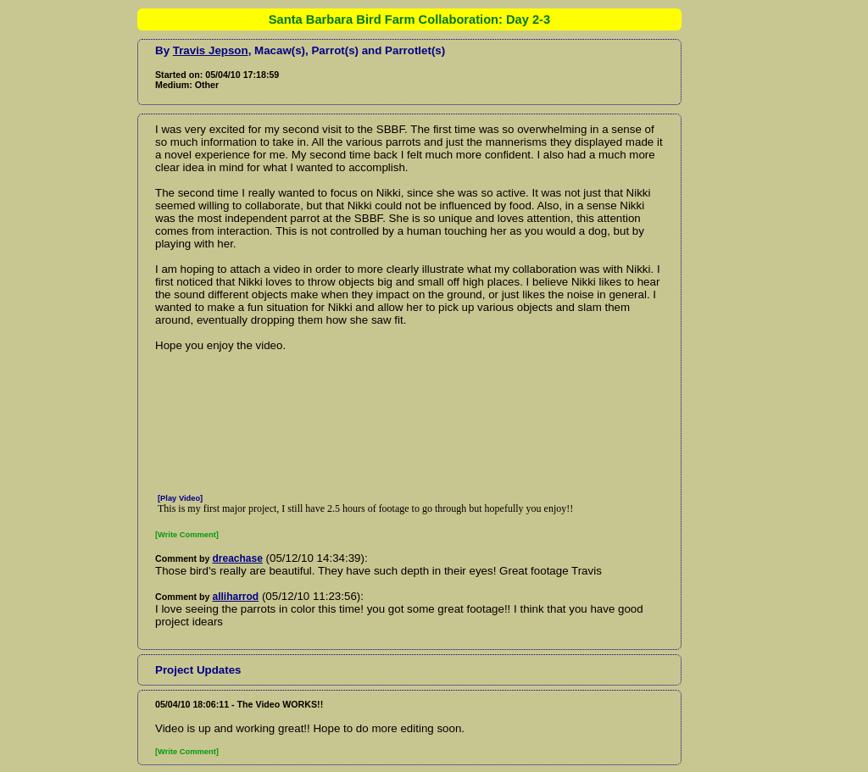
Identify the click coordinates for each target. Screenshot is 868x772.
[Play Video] (180, 498)
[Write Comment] (187, 534)
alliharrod (236, 597)
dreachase (238, 558)
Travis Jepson (210, 50)
